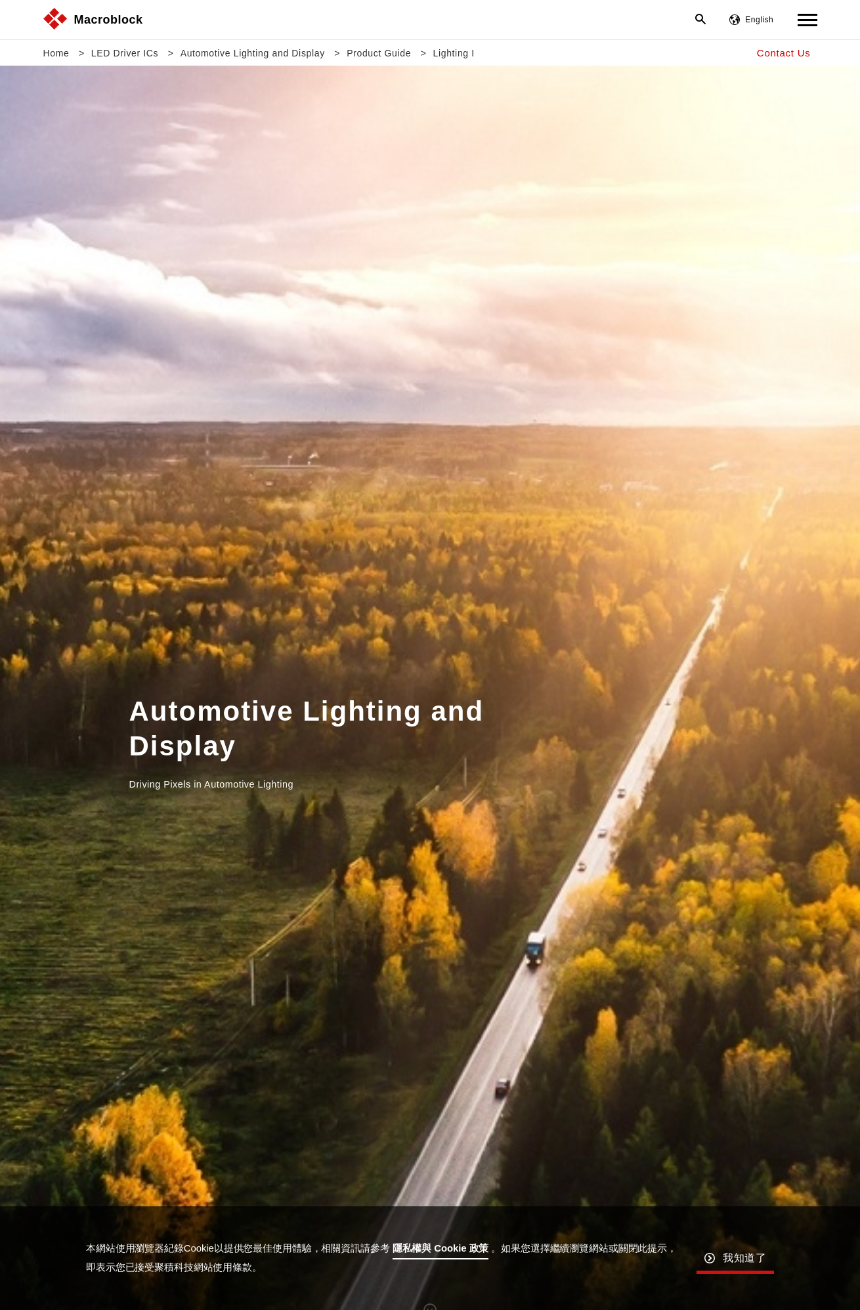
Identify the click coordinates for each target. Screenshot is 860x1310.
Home (56, 53)
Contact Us (784, 52)
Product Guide (379, 53)
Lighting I (454, 53)
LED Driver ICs (124, 53)
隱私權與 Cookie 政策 (441, 1248)
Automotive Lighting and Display (253, 53)
